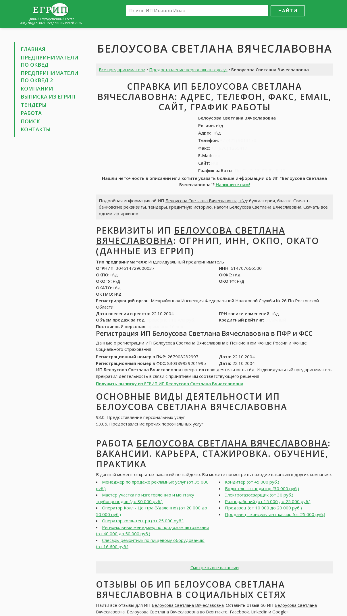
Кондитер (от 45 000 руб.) (252, 482)
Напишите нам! (233, 184)
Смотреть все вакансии (214, 567)
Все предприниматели (122, 69)
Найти (288, 10)
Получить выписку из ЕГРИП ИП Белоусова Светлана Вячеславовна (169, 383)
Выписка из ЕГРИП (48, 96)
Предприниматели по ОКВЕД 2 (49, 77)
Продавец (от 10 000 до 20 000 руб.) (263, 508)
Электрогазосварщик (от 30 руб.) (259, 495)
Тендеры (34, 104)
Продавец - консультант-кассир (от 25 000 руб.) (275, 514)
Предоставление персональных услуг (188, 69)
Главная (33, 49)
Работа (31, 112)
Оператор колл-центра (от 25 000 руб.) (143, 520)
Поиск (30, 121)
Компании (37, 88)
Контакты (36, 129)
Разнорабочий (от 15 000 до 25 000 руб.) (268, 501)
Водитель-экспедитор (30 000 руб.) (262, 488)
